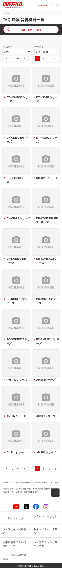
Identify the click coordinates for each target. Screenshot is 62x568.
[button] (55, 492)
